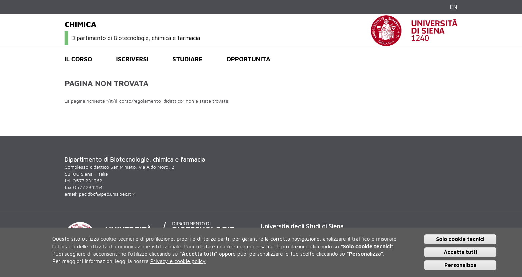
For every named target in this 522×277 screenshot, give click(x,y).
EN (453, 6)
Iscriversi (132, 59)
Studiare (187, 59)
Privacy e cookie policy (178, 261)
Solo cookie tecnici (460, 239)
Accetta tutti (460, 252)
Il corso (78, 59)
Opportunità (248, 59)
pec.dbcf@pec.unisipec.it (107, 194)
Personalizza (460, 265)
